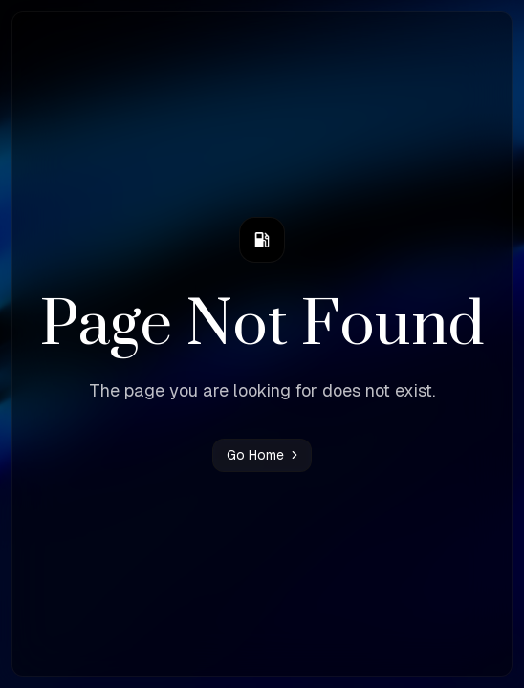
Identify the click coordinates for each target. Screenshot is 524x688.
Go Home (264, 454)
